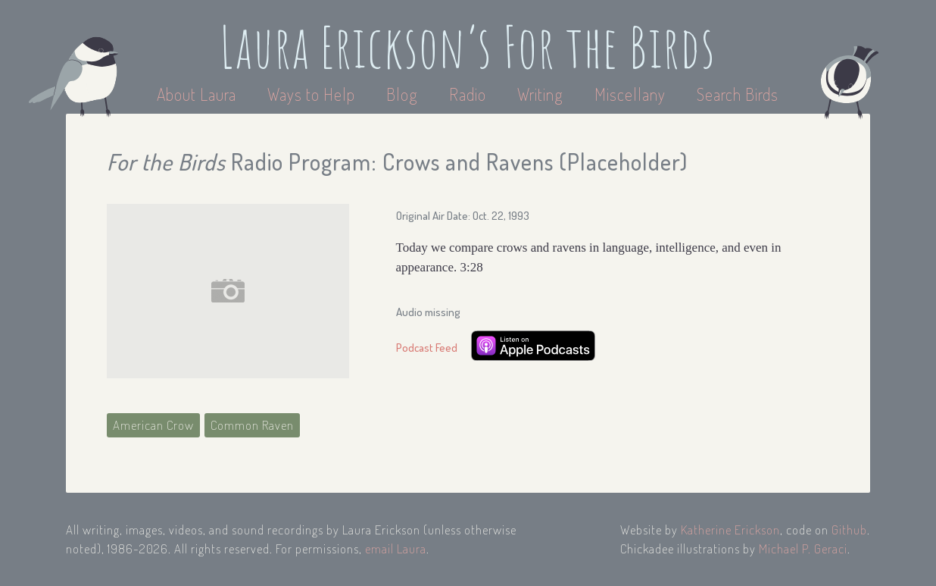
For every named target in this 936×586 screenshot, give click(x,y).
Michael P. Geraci (803, 548)
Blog (402, 94)
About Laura (198, 94)
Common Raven (252, 425)
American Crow (153, 425)
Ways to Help (313, 94)
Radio (469, 94)
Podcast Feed (426, 347)
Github (849, 529)
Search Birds (737, 94)
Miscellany (630, 94)
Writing (540, 94)
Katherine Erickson (730, 529)
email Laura (395, 548)
